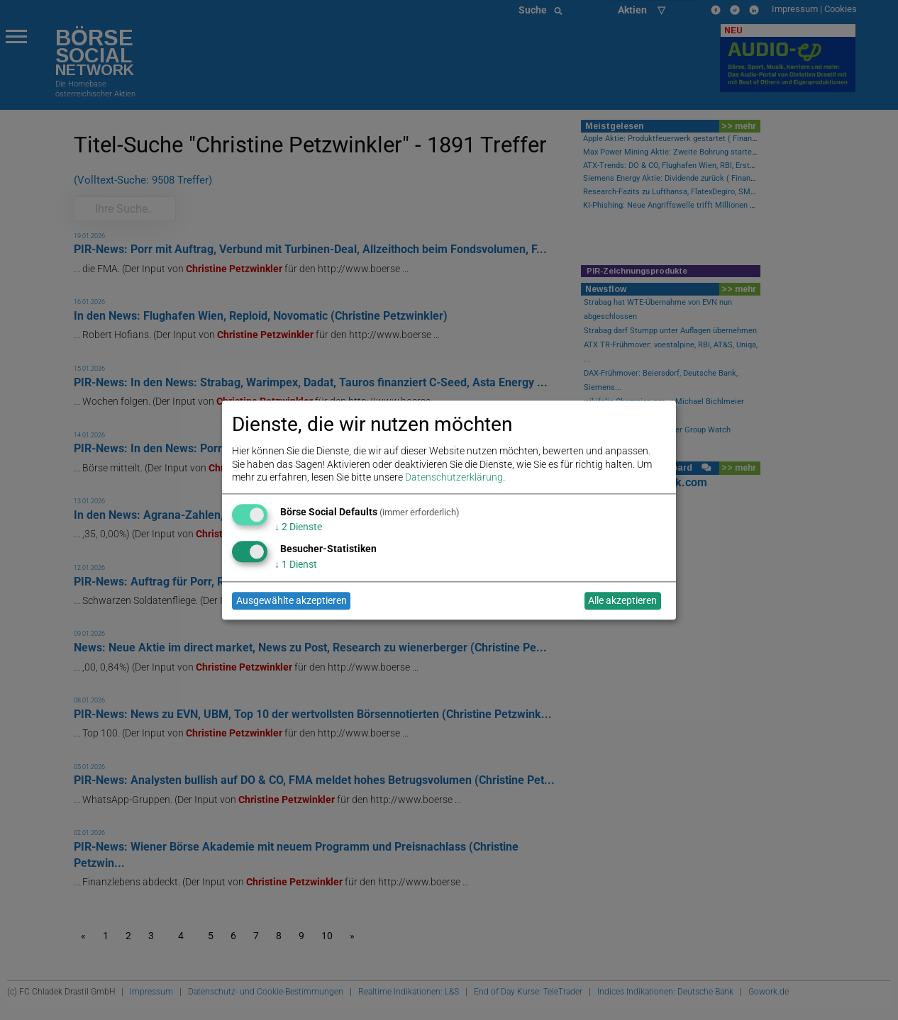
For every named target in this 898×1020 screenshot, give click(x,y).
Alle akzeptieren (622, 601)
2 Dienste (298, 527)
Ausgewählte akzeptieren (291, 601)
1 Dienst (296, 564)
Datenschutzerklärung (454, 477)
